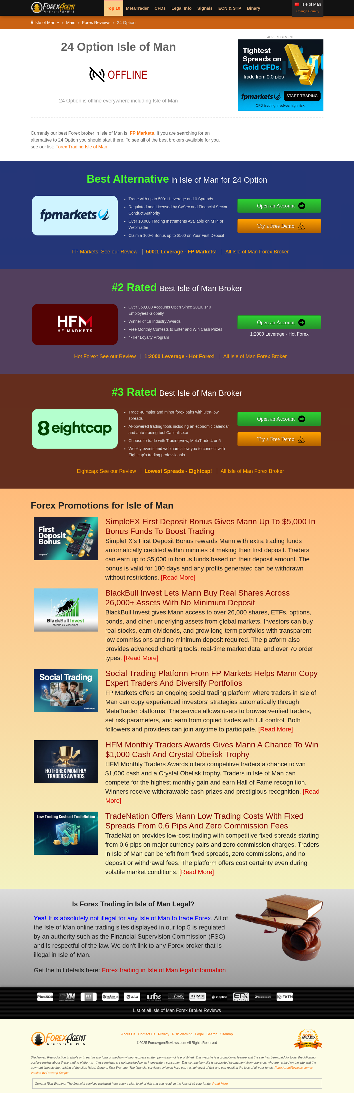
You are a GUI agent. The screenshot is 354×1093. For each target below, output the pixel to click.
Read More (220, 1083)
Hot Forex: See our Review (105, 362)
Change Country (307, 11)
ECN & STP (229, 8)
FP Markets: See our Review (104, 257)
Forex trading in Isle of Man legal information (156, 967)
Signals (205, 8)
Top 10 (113, 8)
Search (212, 1034)
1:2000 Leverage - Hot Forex (285, 333)
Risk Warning (182, 1034)
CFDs (160, 8)
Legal (199, 1034)
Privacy (163, 1034)
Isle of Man (45, 22)
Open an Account (282, 206)
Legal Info (181, 8)
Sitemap (226, 1034)
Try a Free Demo (282, 225)
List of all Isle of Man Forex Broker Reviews (177, 1010)
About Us (128, 1034)
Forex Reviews (96, 22)
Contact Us (146, 1034)
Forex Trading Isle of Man (81, 146)
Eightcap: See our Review (106, 477)
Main (70, 22)
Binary (253, 8)
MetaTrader (137, 8)
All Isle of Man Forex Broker (257, 257)
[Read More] (178, 577)
